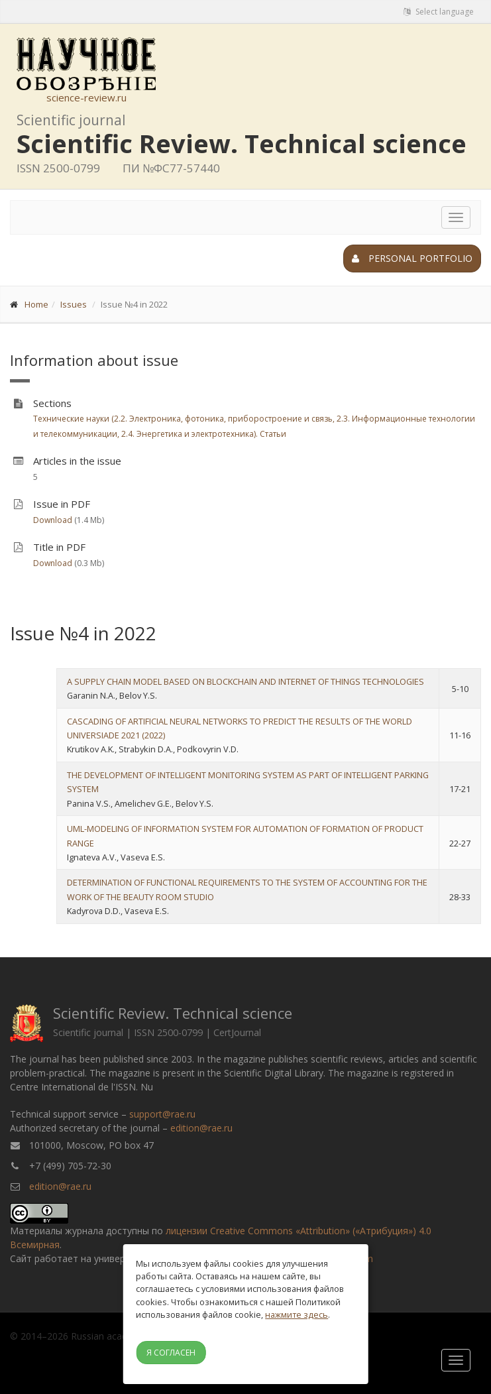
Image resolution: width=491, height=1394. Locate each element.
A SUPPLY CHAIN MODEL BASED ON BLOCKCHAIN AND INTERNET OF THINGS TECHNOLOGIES (245, 681)
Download (52, 520)
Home (36, 304)
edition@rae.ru (201, 1128)
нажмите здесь (296, 1314)
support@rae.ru (162, 1114)
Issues (73, 304)
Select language (439, 11)
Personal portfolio (412, 258)
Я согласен (170, 1352)
